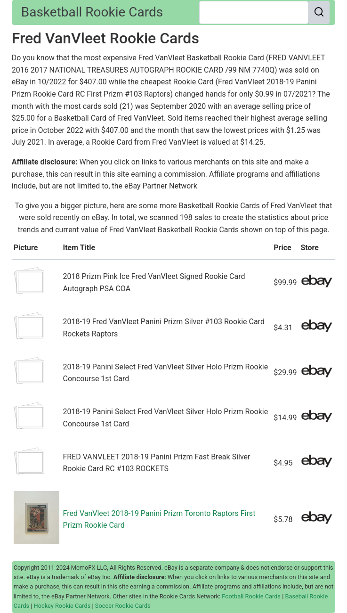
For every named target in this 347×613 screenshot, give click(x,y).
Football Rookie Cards (251, 596)
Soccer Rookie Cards (123, 605)
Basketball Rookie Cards (92, 12)
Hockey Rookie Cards (62, 605)
